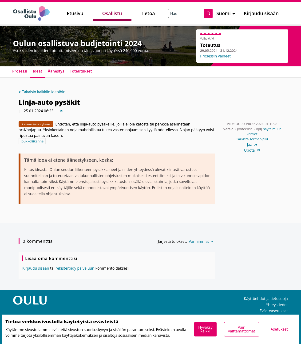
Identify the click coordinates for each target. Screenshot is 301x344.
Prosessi (19, 71)
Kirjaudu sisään (261, 13)
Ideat (37, 71)
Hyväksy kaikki (205, 329)
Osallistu (112, 13)
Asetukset (279, 329)
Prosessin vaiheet (215, 56)
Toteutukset (81, 71)
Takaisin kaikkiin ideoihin (42, 91)
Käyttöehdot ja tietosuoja (266, 298)
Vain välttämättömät (241, 329)
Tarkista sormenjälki (252, 139)
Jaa (252, 144)
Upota (252, 150)
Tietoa (148, 13)
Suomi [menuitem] (223, 13)
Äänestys (56, 71)
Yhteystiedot (277, 304)
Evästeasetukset (274, 310)
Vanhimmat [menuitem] (199, 241)
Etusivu (75, 13)
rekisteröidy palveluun (75, 268)
